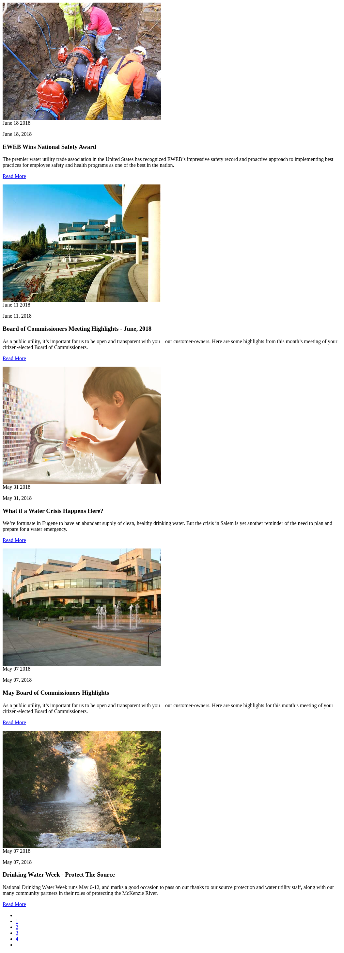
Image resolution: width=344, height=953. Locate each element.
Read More (14, 176)
